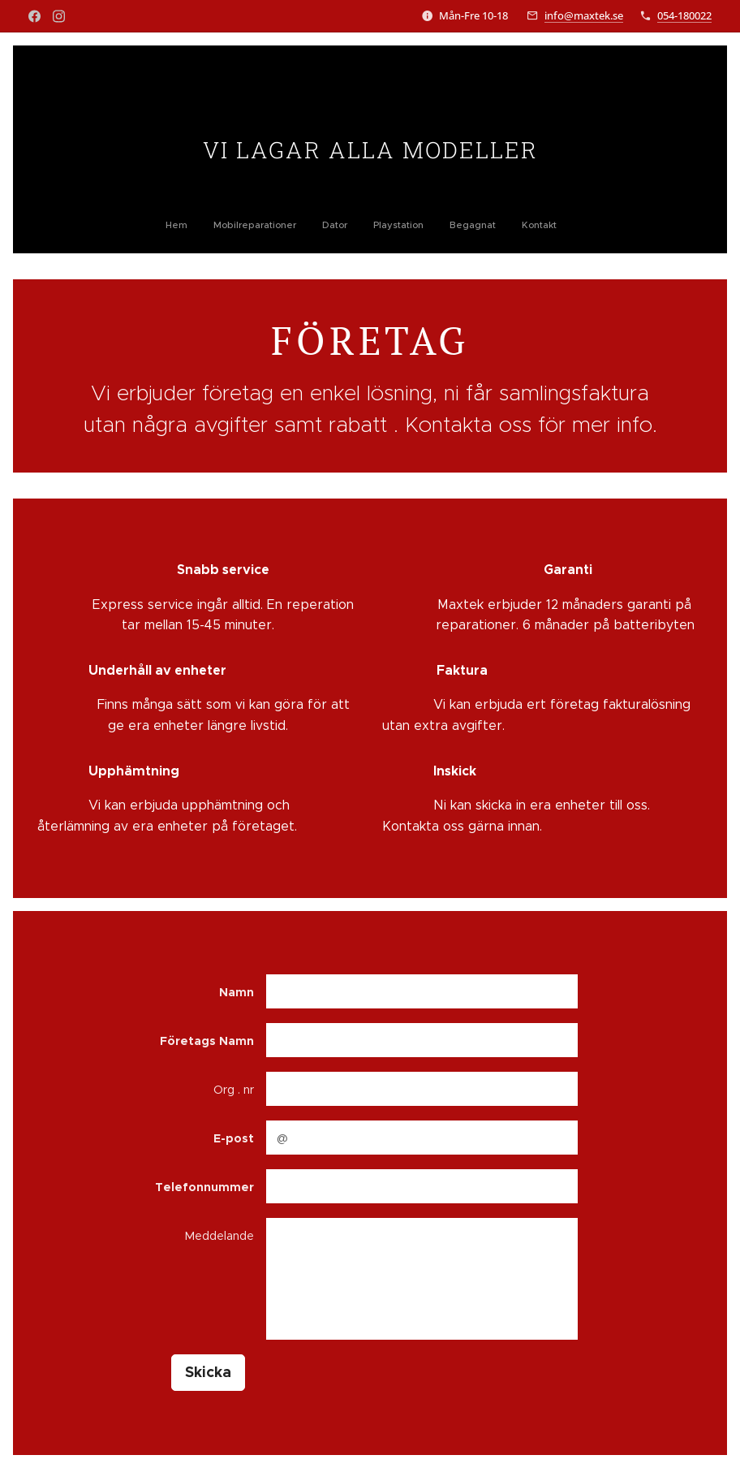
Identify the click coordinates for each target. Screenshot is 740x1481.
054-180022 (684, 15)
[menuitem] (302, 225)
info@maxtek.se (583, 15)
